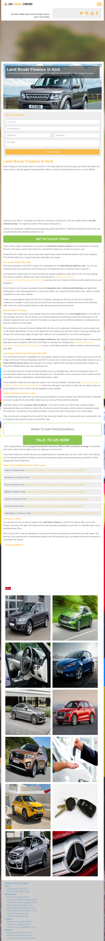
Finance (8, 930)
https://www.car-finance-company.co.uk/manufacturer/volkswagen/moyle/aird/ (65, 513)
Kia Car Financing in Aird (17, 913)
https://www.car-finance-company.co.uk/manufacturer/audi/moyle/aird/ (55, 470)
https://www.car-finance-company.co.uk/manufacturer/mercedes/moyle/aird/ (62, 477)
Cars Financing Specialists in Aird (21, 938)
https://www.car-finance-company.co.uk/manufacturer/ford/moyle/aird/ (55, 485)
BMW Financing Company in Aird (21, 908)
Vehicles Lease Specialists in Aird (21, 927)
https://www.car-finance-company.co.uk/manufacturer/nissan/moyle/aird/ (58, 499)
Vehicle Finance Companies (17, 883)
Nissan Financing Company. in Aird (22, 911)
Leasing (8, 919)
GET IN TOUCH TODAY (52, 239)
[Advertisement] (52, 41)
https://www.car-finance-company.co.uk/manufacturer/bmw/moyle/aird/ (56, 492)
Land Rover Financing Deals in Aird (22, 902)
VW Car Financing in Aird (17, 916)
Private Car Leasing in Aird (18, 924)
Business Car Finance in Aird (19, 932)
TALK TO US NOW (52, 440)
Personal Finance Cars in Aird (19, 935)
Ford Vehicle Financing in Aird (19, 905)
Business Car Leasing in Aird (19, 921)
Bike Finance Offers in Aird (18, 891)
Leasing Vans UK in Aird (17, 889)
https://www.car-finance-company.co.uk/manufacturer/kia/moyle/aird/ (54, 506)
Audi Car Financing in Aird (18, 897)
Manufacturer (10, 894)
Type (7, 886)
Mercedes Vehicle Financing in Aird (22, 900)
